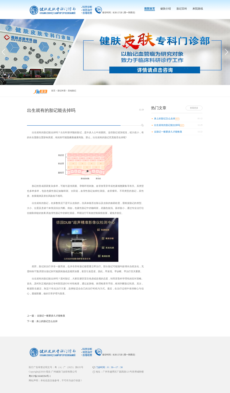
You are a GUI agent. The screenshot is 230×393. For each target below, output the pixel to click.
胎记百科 (181, 8)
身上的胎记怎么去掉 (47, 321)
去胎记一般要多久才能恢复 (51, 315)
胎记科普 (62, 91)
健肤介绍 (165, 8)
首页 (53, 91)
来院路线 (197, 8)
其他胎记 (72, 91)
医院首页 (149, 8)
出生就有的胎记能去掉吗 (167, 125)
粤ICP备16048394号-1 (40, 376)
